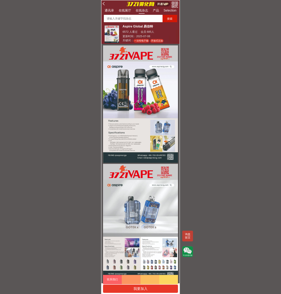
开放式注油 (157, 40)
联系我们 (112, 279)
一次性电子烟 (141, 40)
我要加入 (140, 289)
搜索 (170, 18)
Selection (170, 10)
